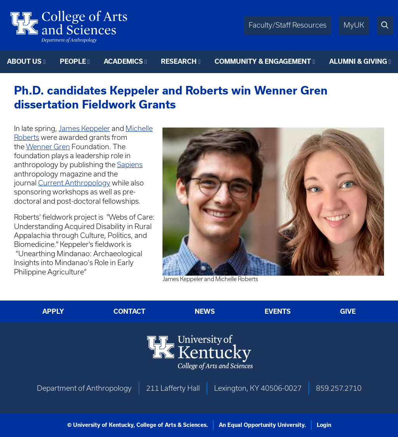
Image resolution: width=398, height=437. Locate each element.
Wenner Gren (48, 147)
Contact (129, 311)
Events (278, 311)
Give (348, 311)
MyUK (354, 25)
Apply (53, 311)
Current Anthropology (74, 183)
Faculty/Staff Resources (287, 25)
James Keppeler (84, 128)
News (205, 311)
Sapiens (130, 165)
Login (324, 425)
